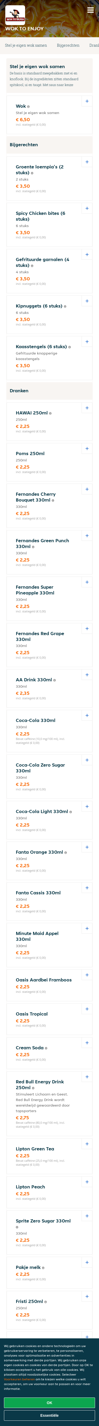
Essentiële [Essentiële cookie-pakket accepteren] (49, 1415)
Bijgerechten (68, 45)
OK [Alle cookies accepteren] (49, 1403)
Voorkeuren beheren (19, 1379)
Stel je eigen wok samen (26, 45)
